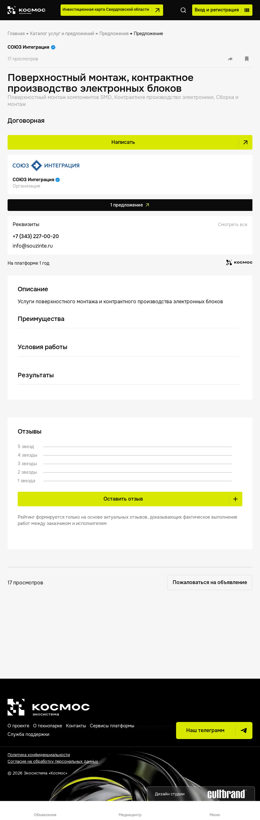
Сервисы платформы (112, 726)
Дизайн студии (201, 794)
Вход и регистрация (221, 10)
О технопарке (47, 726)
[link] (16, 33)
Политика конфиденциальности (39, 754)
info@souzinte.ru (33, 246)
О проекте (18, 726)
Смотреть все (232, 224)
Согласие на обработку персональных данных (53, 761)
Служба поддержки (28, 734)
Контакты (76, 726)
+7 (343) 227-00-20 (36, 236)
